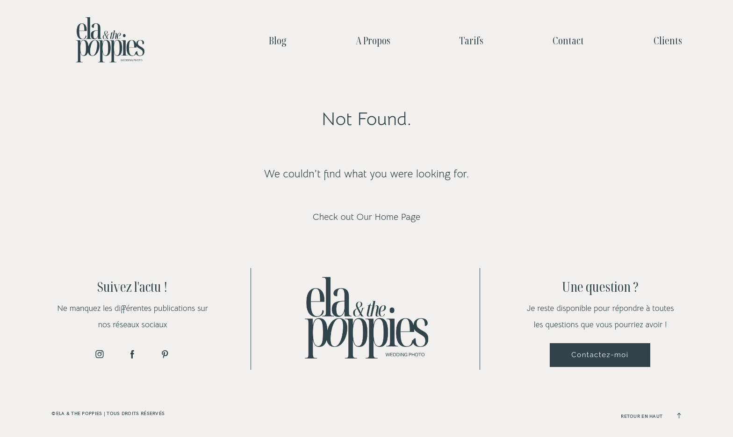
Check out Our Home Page (366, 217)
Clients (668, 40)
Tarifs (471, 40)
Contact (568, 40)
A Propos (373, 40)
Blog (278, 40)
